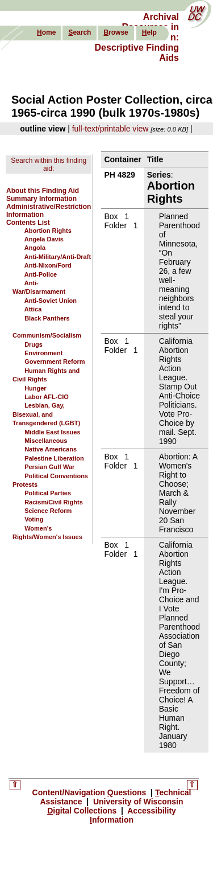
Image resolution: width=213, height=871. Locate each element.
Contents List (28, 223)
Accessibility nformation (133, 815)
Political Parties (47, 493)
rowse (115, 32)
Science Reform (48, 510)
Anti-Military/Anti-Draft (57, 256)
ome (46, 32)
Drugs (33, 344)
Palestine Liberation (54, 458)
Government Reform (54, 361)
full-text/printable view (110, 128)
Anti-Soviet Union (50, 300)
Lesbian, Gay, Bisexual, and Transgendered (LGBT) (46, 414)
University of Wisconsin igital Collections (115, 806)
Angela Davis (44, 239)
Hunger (35, 388)
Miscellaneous (45, 440)
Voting (33, 519)
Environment (43, 353)
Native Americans (50, 449)
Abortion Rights (48, 230)
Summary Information (41, 199)
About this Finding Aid (42, 191)
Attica (33, 309)
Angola (34, 247)
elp (149, 32)
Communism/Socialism (46, 335)
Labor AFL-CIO (46, 396)
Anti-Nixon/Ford (48, 265)
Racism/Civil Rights (53, 502)
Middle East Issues (52, 432)
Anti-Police (40, 274)
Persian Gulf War (49, 466)
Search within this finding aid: (48, 164)
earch (79, 32)
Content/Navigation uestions (90, 792)
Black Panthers (46, 318)
